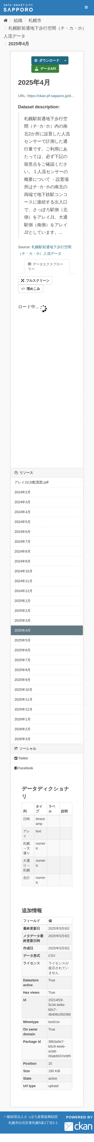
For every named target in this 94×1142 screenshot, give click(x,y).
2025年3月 (22, 620)
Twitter (21, 758)
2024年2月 (22, 492)
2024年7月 (22, 541)
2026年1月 (22, 719)
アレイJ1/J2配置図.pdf (31, 482)
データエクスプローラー (45, 266)
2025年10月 (23, 690)
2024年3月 (22, 502)
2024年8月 (22, 551)
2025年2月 (22, 611)
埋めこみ (30, 289)
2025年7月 (22, 660)
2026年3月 (22, 739)
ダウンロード (46, 60)
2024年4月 (22, 512)
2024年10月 (23, 571)
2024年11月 (23, 581)
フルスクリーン (35, 280)
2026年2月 (22, 729)
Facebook (23, 768)
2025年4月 (18, 43)
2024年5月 (22, 522)
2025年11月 (23, 699)
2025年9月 (22, 680)
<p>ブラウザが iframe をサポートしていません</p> (47, 380)
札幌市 (34, 20)
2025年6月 (22, 650)
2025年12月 (23, 709)
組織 (18, 20)
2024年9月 (22, 561)
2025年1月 (22, 601)
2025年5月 (22, 640)
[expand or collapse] (86, 7)
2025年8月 (22, 670)
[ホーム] (6, 20)
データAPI (45, 69)
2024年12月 (23, 591)
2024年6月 (22, 532)
